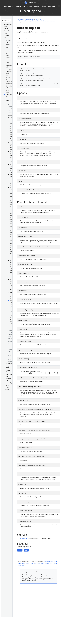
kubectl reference (42, 21)
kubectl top (53, 21)
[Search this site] (6, 20)
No (26, 550)
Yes (20, 550)
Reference (39, 19)
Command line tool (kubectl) (27, 21)
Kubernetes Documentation (25, 19)
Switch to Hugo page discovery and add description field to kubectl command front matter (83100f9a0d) (37, 563)
